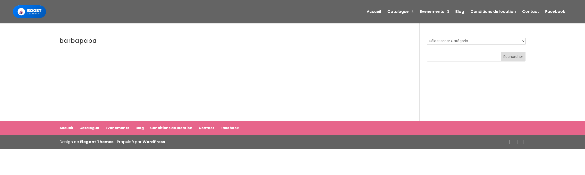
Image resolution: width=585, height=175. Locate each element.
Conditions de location (493, 12)
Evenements (432, 12)
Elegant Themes (96, 142)
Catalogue (398, 12)
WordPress (154, 142)
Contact (530, 12)
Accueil (374, 12)
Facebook (555, 12)
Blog (459, 12)
